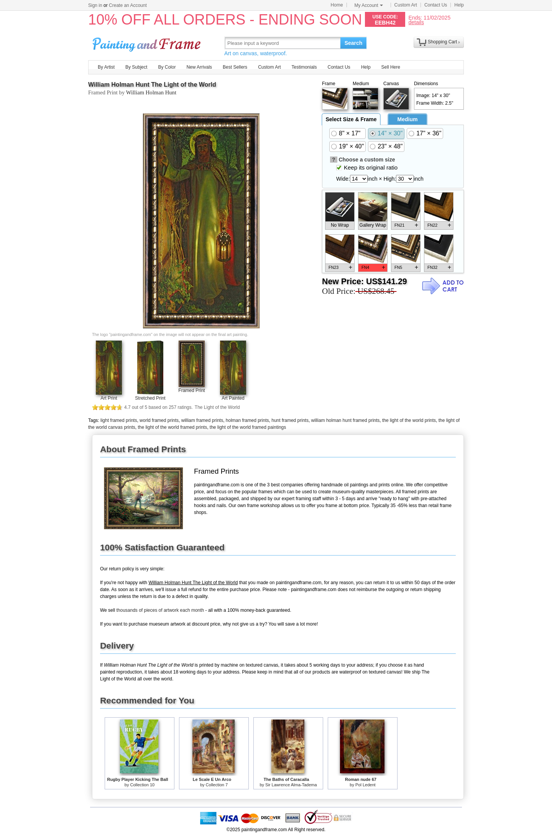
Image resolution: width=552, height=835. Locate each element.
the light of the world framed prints (172, 427)
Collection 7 (217, 784)
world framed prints (159, 420)
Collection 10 (142, 784)
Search (354, 43)
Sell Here (390, 67)
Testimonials (304, 67)
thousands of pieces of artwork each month (160, 610)
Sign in (95, 5)
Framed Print (191, 390)
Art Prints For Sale (147, 42)
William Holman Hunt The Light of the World (152, 84)
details (416, 22)
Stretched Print (150, 398)
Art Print (108, 398)
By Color (167, 67)
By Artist (106, 67)
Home (337, 5)
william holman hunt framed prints (345, 420)
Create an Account (128, 5)
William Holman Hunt (151, 92)
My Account (369, 5)
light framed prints (118, 420)
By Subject (136, 67)
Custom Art (405, 5)
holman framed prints (247, 420)
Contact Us (435, 5)
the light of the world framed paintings (248, 427)
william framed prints (202, 420)
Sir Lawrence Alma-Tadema (291, 784)
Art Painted (233, 398)
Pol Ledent (365, 784)
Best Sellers (235, 67)
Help (459, 5)
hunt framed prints (290, 420)
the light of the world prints (409, 420)
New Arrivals (199, 67)
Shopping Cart (442, 41)
